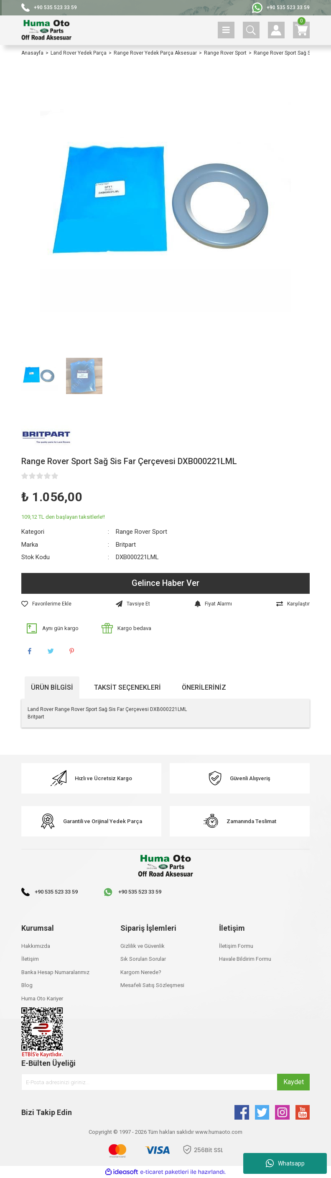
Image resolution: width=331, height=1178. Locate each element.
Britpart (126, 544)
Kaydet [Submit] (293, 1082)
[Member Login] (276, 30)
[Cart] (301, 30)
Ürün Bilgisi (52, 687)
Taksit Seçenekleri (127, 687)
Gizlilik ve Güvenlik (142, 946)
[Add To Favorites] (46, 604)
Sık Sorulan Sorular (143, 959)
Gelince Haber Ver (166, 583)
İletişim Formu (236, 946)
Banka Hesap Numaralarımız (55, 972)
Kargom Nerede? (140, 972)
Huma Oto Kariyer (42, 998)
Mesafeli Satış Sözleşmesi (152, 985)
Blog (27, 985)
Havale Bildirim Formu (245, 959)
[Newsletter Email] (165, 1082)
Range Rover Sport (141, 531)
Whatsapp (285, 1163)
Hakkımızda (35, 946)
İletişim (30, 959)
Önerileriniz (204, 687)
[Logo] (46, 30)
